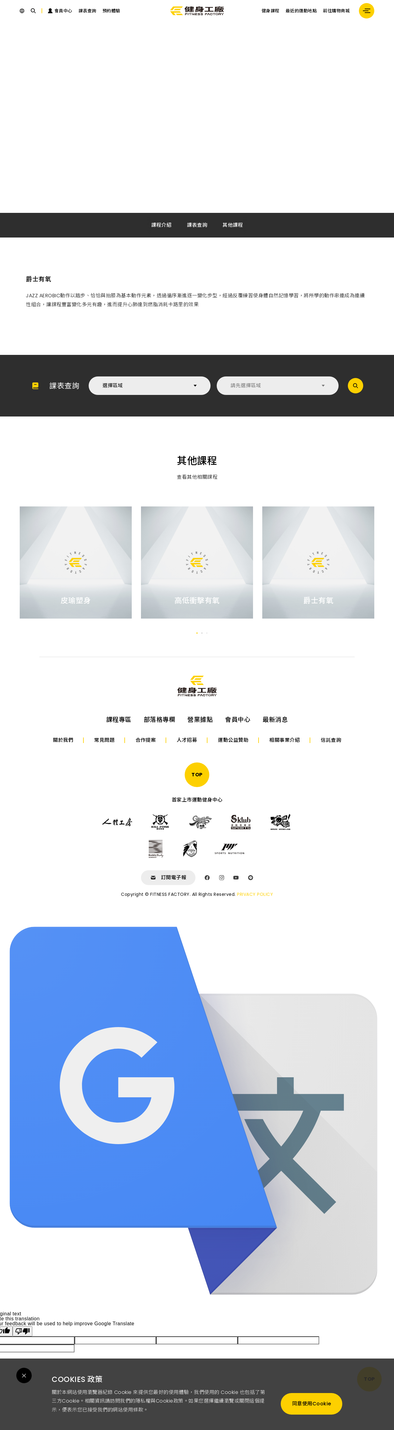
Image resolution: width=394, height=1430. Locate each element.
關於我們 (63, 740)
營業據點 (200, 719)
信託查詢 (331, 740)
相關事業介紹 (284, 740)
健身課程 (270, 11)
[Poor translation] (22, 1331)
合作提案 (145, 740)
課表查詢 (87, 11)
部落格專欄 (159, 719)
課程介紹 (161, 225)
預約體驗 (111, 11)
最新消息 (275, 719)
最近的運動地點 (301, 11)
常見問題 (104, 740)
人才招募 (187, 740)
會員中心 (237, 719)
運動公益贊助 (233, 740)
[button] (197, 633)
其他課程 (233, 225)
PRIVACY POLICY (255, 894)
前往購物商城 (336, 11)
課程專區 (118, 719)
